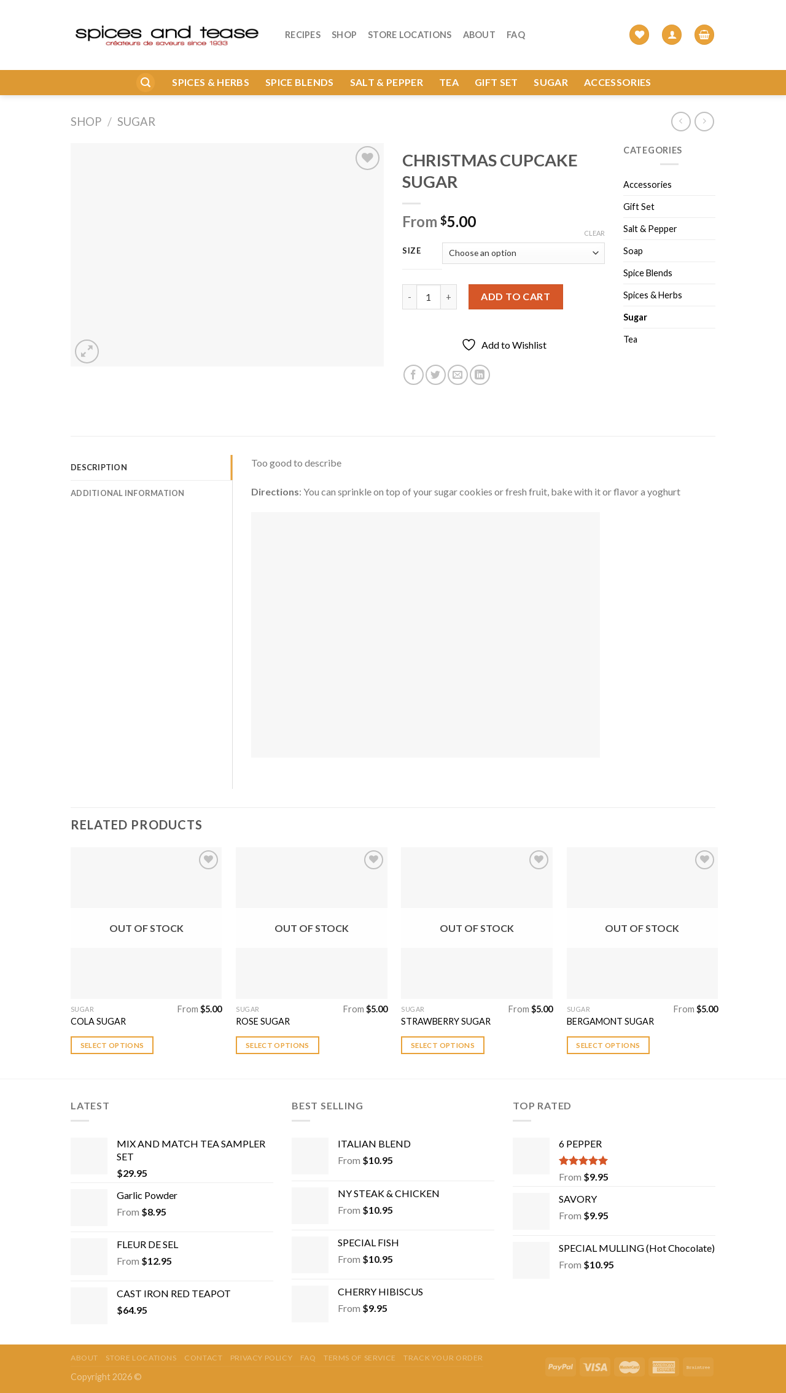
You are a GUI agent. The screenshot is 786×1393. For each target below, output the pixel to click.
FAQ (516, 25)
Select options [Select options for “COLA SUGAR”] (112, 1045)
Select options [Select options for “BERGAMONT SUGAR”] (608, 1045)
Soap (633, 251)
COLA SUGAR (98, 1021)
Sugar (551, 62)
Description (99, 467)
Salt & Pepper (386, 62)
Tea (449, 62)
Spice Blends (299, 62)
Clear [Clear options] (594, 233)
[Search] (145, 63)
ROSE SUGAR (263, 1021)
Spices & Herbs (210, 62)
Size (411, 251)
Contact (203, 1357)
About (479, 25)
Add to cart (515, 296)
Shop (344, 25)
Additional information (128, 493)
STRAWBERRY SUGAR (446, 1021)
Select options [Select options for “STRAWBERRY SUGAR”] (443, 1045)
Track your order (443, 1357)
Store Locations (409, 25)
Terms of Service (360, 1357)
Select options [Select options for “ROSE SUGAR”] (277, 1045)
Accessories (618, 62)
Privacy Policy (261, 1357)
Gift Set (496, 62)
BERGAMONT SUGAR (610, 1021)
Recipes (303, 25)
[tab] (151, 467)
